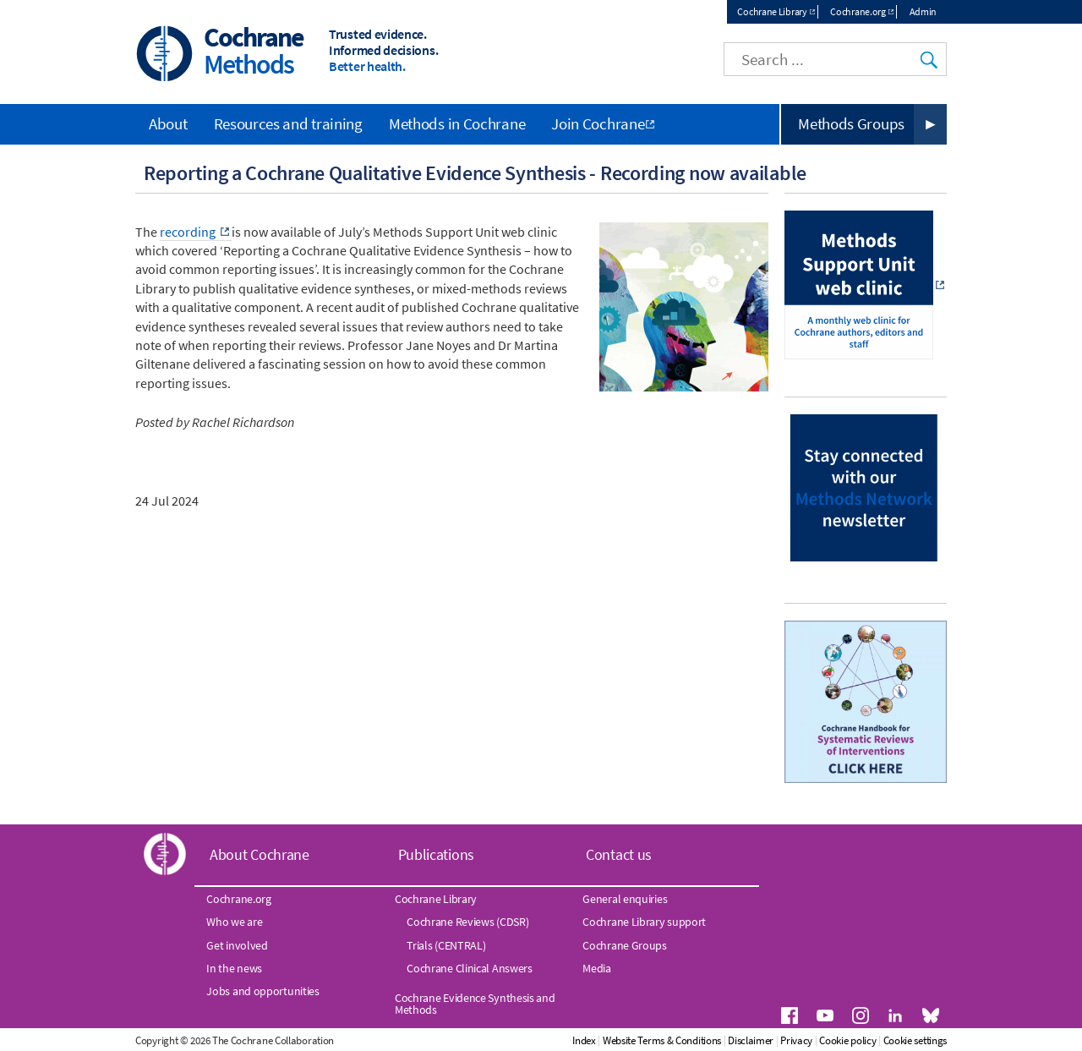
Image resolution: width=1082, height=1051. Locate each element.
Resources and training (288, 123)
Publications (436, 854)
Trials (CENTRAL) (446, 945)
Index (584, 1040)
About (168, 123)
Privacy (796, 1040)
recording (189, 231)
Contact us (619, 854)
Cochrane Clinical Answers (470, 968)
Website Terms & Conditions (662, 1040)
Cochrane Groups (624, 945)
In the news (234, 968)
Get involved (236, 945)
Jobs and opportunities (262, 991)
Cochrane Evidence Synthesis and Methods (475, 1003)
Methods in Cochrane (457, 123)
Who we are (234, 921)
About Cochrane (259, 854)
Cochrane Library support (644, 921)
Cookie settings (915, 1040)
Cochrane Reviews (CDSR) (467, 921)
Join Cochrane (597, 123)
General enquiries (624, 898)
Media (596, 968)
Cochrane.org (857, 11)
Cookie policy (847, 1040)
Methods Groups (851, 123)
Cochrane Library (771, 11)
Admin (923, 11)
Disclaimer (750, 1040)
